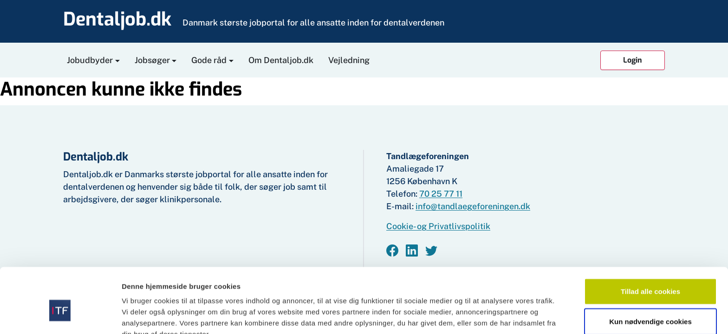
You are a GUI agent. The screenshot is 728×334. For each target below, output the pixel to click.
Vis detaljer (482, 316)
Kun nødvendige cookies (650, 273)
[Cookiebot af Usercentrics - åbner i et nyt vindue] (60, 316)
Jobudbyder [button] (90, 60)
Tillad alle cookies (650, 243)
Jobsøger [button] (152, 60)
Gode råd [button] (209, 60)
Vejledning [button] (349, 60)
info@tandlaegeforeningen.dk (473, 206)
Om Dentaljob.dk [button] (280, 60)
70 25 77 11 (440, 194)
